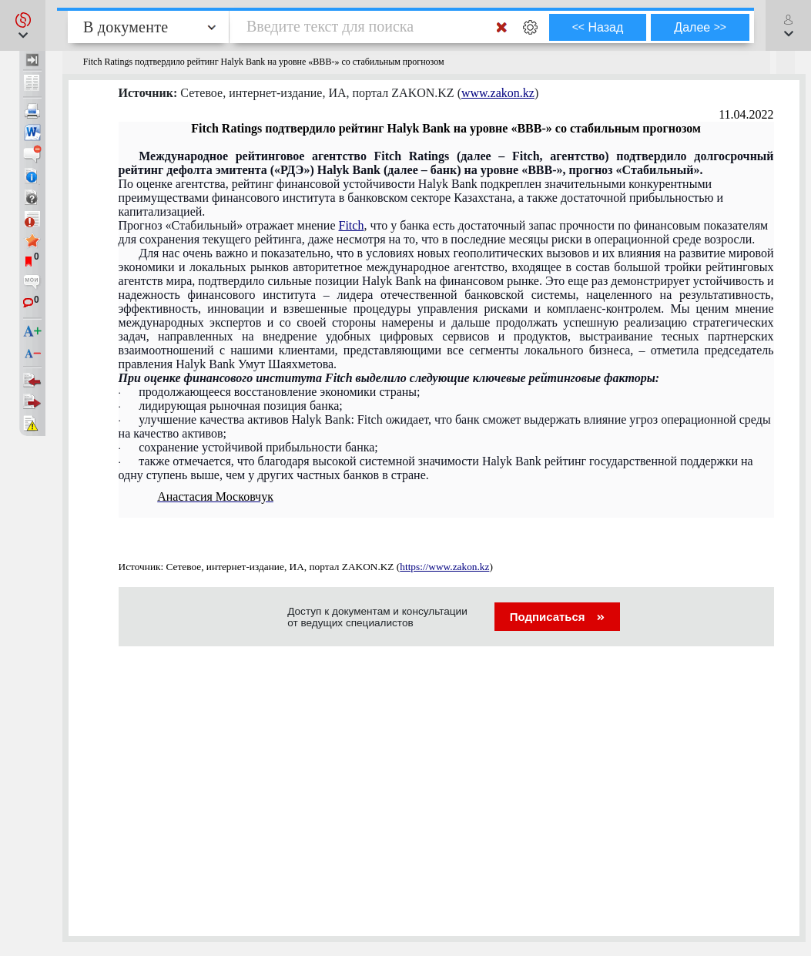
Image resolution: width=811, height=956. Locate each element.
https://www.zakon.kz (444, 566)
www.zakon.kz (498, 92)
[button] (22, 25)
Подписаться (557, 616)
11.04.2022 (746, 114)
